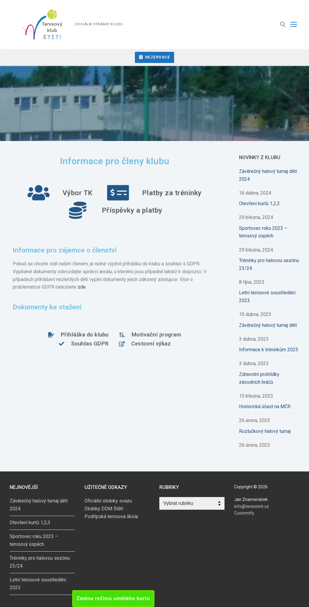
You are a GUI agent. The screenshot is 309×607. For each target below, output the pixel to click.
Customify (244, 513)
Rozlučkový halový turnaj (265, 431)
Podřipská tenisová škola (111, 516)
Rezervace (154, 57)
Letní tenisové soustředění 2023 (267, 296)
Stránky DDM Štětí (103, 509)
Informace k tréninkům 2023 (268, 349)
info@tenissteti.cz (251, 506)
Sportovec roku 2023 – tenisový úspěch (263, 232)
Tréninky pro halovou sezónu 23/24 (269, 264)
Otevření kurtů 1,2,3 (259, 203)
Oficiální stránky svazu (108, 501)
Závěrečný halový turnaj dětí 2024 (268, 175)
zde (82, 287)
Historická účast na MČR (265, 406)
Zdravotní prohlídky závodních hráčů (259, 378)
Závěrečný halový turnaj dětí (268, 325)
